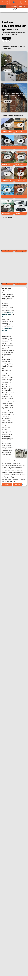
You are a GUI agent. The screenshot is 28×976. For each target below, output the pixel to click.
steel (9, 314)
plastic (4, 316)
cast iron (4, 314)
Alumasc (6, 328)
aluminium (10, 312)
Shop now (7, 38)
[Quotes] (20, 2)
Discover (7, 70)
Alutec (11, 328)
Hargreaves (5, 332)
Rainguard (5, 330)
